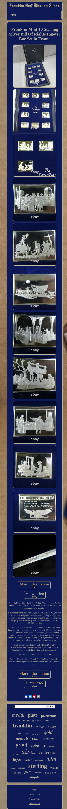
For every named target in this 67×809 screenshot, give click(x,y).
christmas (48, 746)
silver (28, 751)
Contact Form (34, 794)
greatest (36, 720)
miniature (50, 772)
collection (48, 752)
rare (26, 733)
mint (51, 759)
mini (47, 720)
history (52, 727)
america (17, 772)
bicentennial (36, 734)
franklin (22, 726)
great (27, 772)
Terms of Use (34, 803)
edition (40, 727)
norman (21, 768)
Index (34, 790)
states (38, 772)
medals (22, 738)
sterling (37, 766)
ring (13, 768)
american (39, 761)
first (19, 733)
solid (28, 760)
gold (48, 732)
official (24, 720)
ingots (34, 777)
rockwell (48, 739)
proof (22, 745)
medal (18, 715)
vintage (54, 767)
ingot (17, 760)
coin (35, 738)
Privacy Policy (35, 799)
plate (33, 715)
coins (35, 745)
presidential (49, 716)
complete (15, 754)
